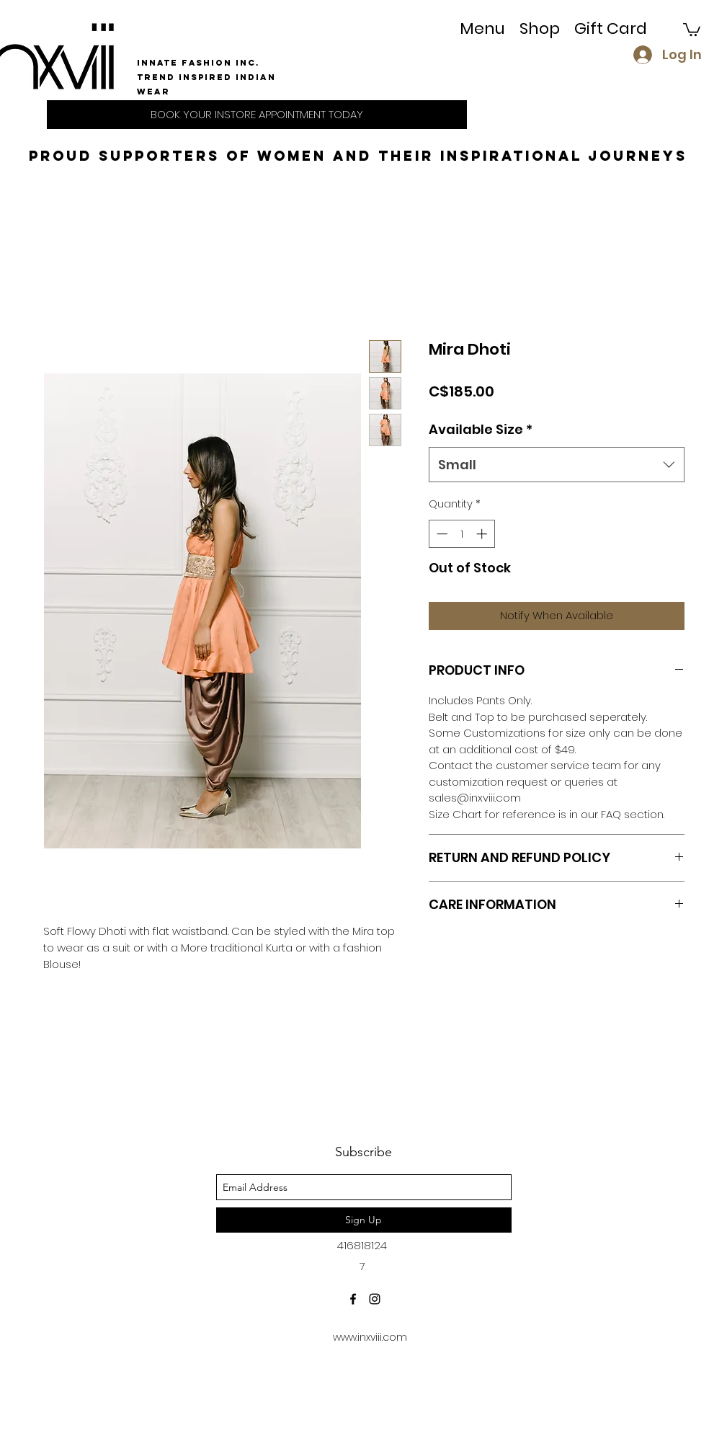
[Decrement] (440, 533)
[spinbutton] (461, 533)
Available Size (480, 429)
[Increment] (483, 533)
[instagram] (374, 1299)
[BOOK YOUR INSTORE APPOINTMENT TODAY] (257, 114)
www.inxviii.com (370, 1337)
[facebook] (353, 1299)
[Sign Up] (364, 1220)
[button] (539, 29)
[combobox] (556, 465)
